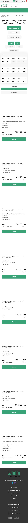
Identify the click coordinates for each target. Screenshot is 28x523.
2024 (24, 58)
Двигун (19, 46)
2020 (3, 58)
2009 (24, 81)
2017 (13, 71)
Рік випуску (10, 46)
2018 (19, 71)
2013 (19, 68)
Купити (14, 139)
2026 (8, 61)
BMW (8, 15)
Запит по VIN (14, 496)
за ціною (14, 89)
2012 (13, 68)
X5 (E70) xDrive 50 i (18, 15)
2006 (8, 81)
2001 (8, 78)
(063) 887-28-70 (15, 510)
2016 (8, 71)
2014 (24, 68)
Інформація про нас (14, 493)
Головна (3, 15)
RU (16, 1)
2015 (3, 71)
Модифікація (14, 50)
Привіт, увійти (14, 6)
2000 (3, 78)
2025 (3, 61)
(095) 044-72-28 (15, 513)
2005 (3, 81)
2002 (13, 78)
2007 (13, 81)
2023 (19, 58)
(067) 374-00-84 (5, 1)
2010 (3, 68)
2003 (19, 78)
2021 (8, 58)
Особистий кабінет (15, 5)
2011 (8, 68)
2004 (24, 78)
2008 (19, 81)
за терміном (14, 92)
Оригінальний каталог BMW (14, 490)
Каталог (14, 498)
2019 (24, 71)
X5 (11, 15)
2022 (13, 58)
